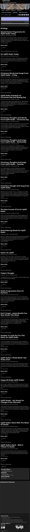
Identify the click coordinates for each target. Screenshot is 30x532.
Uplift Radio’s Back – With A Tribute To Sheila (12, 446)
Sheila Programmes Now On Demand (12, 292)
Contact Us (13, 10)
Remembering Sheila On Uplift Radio (13, 231)
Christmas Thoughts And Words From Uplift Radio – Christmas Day (15, 119)
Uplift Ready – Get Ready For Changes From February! (12, 401)
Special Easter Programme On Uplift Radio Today (13, 33)
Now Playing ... (4, 477)
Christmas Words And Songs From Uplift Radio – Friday (14, 74)
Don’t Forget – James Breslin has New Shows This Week (14, 314)
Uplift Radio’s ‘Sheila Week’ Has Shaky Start (13, 359)
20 (24, 14)
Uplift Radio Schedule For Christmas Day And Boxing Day (13, 96)
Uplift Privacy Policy (23, 12)
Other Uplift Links (19, 524)
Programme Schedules (6, 12)
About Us (7, 10)
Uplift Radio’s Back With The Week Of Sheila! (15, 424)
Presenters (19, 10)
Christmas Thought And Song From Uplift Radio (15, 187)
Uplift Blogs (15, 12)
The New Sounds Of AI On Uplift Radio (14, 210)
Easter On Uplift (7, 253)
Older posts (3, 466)
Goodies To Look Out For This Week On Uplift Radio (13, 336)
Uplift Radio (6, 531)
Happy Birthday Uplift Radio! (12, 380)
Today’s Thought (7, 273)
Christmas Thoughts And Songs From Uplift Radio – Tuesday (13, 163)
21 (26, 14)
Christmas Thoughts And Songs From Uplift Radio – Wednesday (13, 141)
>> (28, 14)
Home (3, 10)
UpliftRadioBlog (8, 51)
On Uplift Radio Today (10, 54)
